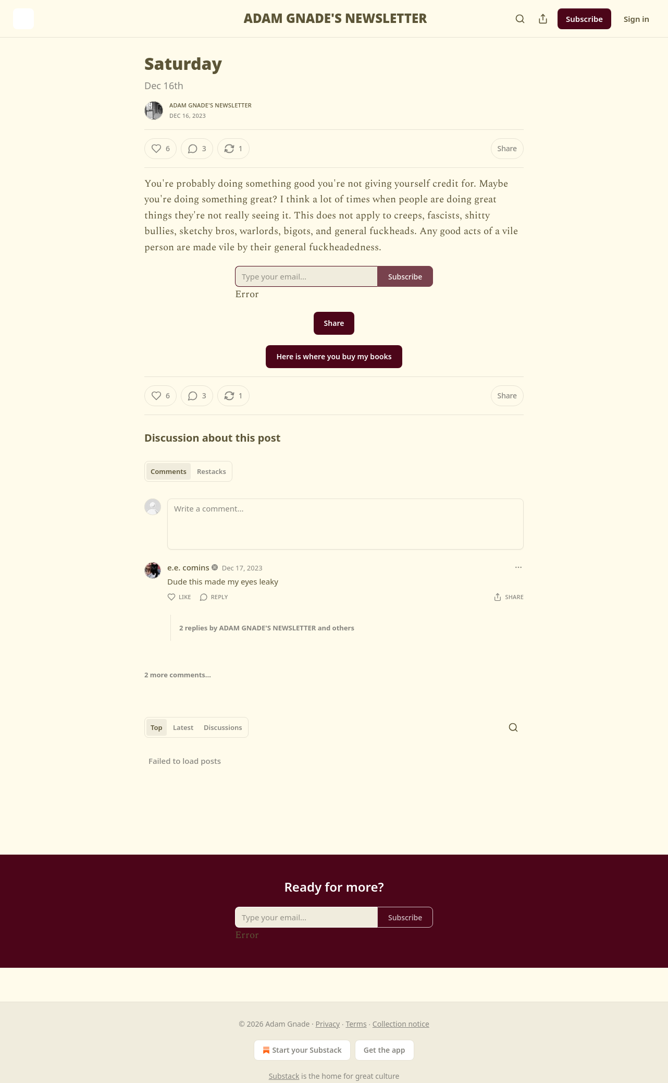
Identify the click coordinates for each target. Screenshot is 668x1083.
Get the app (384, 1050)
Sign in (636, 19)
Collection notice (401, 1024)
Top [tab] (157, 727)
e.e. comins (188, 567)
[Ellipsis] (518, 567)
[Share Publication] (543, 18)
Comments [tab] (169, 471)
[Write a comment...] (345, 524)
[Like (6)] (160, 148)
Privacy (328, 1024)
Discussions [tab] (223, 727)
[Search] (520, 18)
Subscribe (584, 19)
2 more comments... (177, 674)
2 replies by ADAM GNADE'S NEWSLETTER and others (266, 627)
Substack (284, 1076)
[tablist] (188, 471)
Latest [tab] (183, 727)
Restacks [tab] (211, 471)
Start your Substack (301, 1050)
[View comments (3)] (197, 148)
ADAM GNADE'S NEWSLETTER (210, 105)
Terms (355, 1024)
